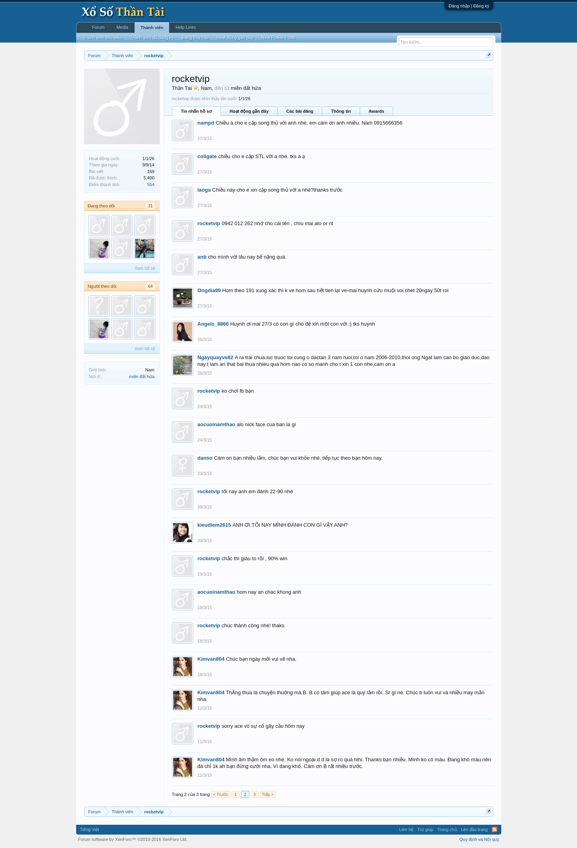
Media (122, 27)
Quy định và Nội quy (479, 839)
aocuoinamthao (216, 424)
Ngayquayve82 (215, 357)
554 (150, 184)
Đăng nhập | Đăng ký (468, 6)
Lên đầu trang (474, 829)
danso (205, 458)
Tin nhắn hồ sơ (196, 111)
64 (150, 286)
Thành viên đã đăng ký (152, 37)
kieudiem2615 (214, 525)
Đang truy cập (195, 37)
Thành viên (151, 27)
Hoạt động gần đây (249, 111)
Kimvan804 (211, 659)
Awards (377, 111)
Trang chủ (447, 829)
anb (202, 257)
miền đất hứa (141, 376)
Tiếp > (268, 794)
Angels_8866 (213, 324)
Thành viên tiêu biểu (102, 37)
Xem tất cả (144, 268)
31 (150, 205)
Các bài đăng (299, 111)
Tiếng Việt (89, 829)
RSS (494, 829)
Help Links (186, 27)
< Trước (220, 794)
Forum (98, 27)
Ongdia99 (209, 290)
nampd (206, 123)
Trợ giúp (425, 829)
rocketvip (209, 223)
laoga (204, 190)
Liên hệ (406, 829)
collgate (207, 156)
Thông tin (341, 111)
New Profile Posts (278, 37)
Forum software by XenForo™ (133, 839)
